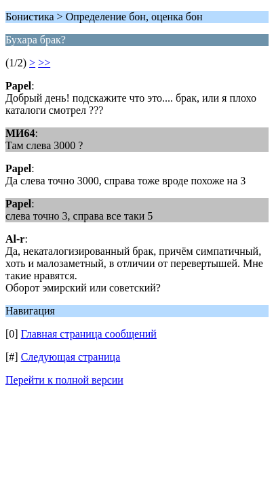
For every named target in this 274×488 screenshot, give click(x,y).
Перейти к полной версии (64, 380)
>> (44, 62)
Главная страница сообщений (89, 334)
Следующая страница (71, 357)
